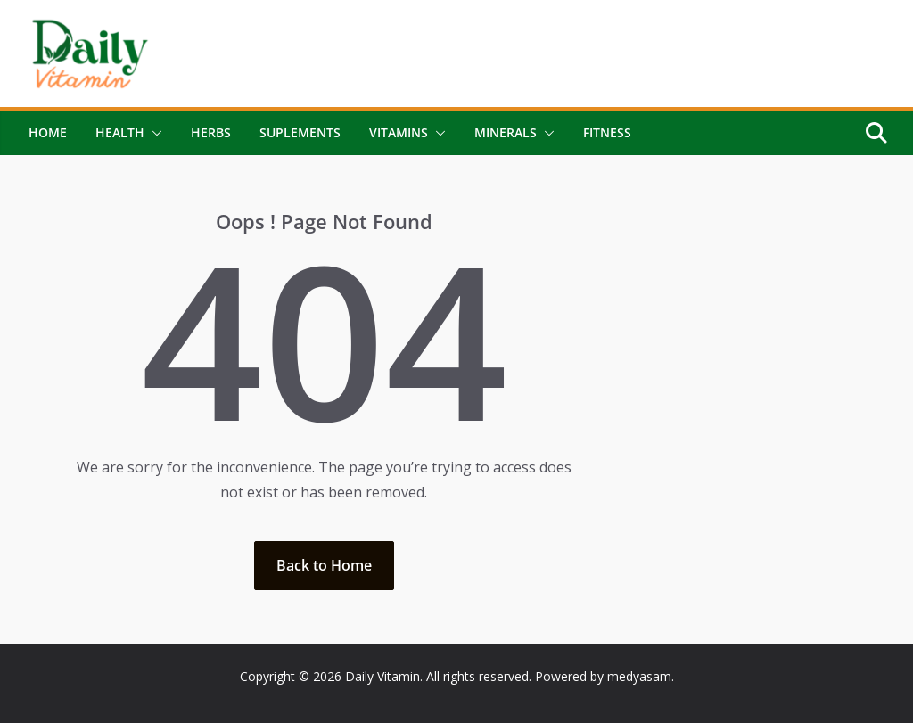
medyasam (639, 676)
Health (119, 132)
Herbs (211, 132)
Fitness (607, 132)
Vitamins (398, 132)
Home (48, 132)
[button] (153, 132)
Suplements (300, 132)
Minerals (505, 132)
